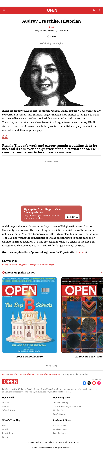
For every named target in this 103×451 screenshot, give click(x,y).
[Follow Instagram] (99, 383)
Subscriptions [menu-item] (8, 410)
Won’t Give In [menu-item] (59, 414)
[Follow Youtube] (94, 383)
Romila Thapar (47, 264)
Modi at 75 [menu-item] (57, 410)
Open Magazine (61, 397)
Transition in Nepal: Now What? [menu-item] (68, 406)
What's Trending (11, 420)
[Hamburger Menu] (3, 10)
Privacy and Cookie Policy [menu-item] (35, 442)
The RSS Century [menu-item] (60, 402)
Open (51, 26)
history (13, 264)
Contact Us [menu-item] (74, 442)
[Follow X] (89, 383)
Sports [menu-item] (5, 436)
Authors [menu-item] (5, 402)
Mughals (22, 264)
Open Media (8, 397)
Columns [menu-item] (6, 406)
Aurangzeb (33, 264)
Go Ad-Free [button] (72, 216)
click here (80, 252)
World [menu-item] (5, 429)
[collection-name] (20, 272)
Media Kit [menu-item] (63, 442)
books (5, 264)
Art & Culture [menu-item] (59, 425)
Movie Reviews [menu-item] (60, 429)
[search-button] (94, 10)
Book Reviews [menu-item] (59, 433)
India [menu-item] (4, 425)
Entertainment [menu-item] (9, 433)
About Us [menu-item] (53, 442)
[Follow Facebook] (84, 383)
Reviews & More (62, 420)
